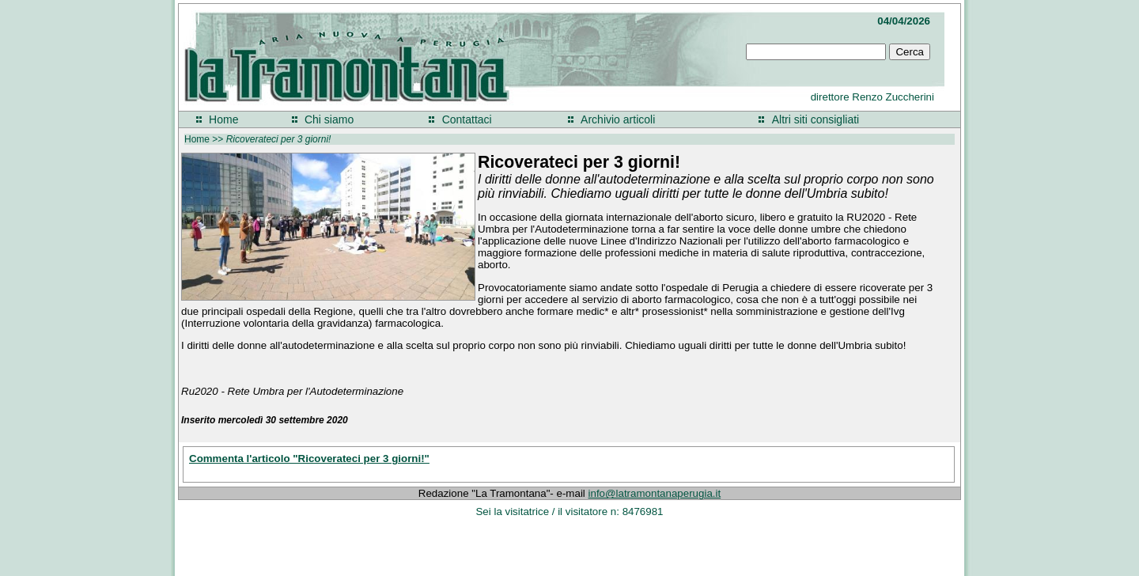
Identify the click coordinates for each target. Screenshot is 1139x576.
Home (223, 119)
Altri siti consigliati (815, 119)
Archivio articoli (618, 119)
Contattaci (467, 119)
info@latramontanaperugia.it (654, 493)
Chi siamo (329, 119)
